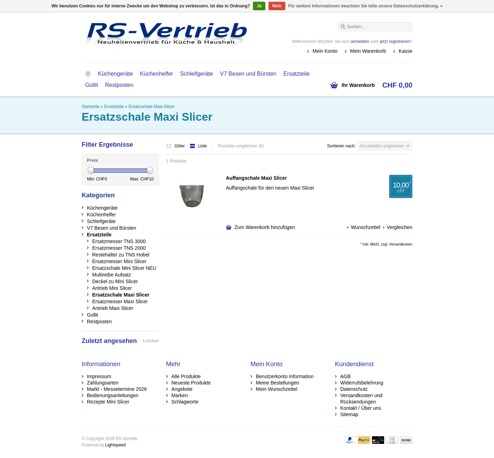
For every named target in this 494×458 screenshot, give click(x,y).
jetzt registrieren (395, 41)
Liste (198, 146)
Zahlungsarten (103, 383)
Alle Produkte (186, 376)
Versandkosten (400, 244)
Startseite (88, 73)
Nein (276, 6)
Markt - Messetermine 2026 (117, 389)
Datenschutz (354, 389)
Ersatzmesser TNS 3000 (119, 241)
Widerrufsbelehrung (361, 383)
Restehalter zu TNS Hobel (120, 254)
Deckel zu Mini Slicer (115, 281)
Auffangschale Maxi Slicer (256, 178)
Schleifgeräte (196, 74)
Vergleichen (397, 227)
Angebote (181, 389)
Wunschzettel (364, 227)
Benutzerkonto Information (285, 376)
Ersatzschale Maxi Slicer (151, 106)
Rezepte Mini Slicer (108, 402)
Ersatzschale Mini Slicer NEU (124, 268)
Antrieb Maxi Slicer (112, 308)
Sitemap (349, 414)
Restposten (119, 85)
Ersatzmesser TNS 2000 (119, 248)
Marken (179, 395)
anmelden (360, 41)
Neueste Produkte (191, 383)
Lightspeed (115, 445)
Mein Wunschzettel (276, 389)
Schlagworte (184, 402)
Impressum (99, 376)
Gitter (176, 146)
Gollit (91, 85)
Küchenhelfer (156, 74)
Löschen (151, 340)
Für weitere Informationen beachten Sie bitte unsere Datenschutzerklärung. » (365, 6)
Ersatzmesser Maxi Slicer (120, 301)
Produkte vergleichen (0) (241, 146)
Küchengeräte (115, 74)
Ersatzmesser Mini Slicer (119, 261)
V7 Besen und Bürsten (248, 74)
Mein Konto (324, 51)
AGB (345, 376)
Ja (259, 6)
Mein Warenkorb (368, 51)
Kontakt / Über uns (360, 408)
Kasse (405, 51)
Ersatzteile (296, 74)
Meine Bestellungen (277, 383)
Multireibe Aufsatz (111, 275)
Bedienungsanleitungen (112, 395)
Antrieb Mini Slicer (112, 288)
